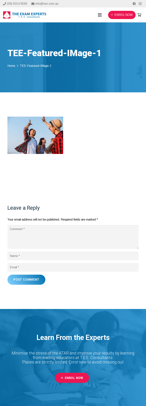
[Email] (73, 267)
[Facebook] (134, 4)
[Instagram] (140, 4)
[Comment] (73, 237)
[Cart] (139, 14)
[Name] (73, 256)
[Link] (24, 15)
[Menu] (99, 15)
